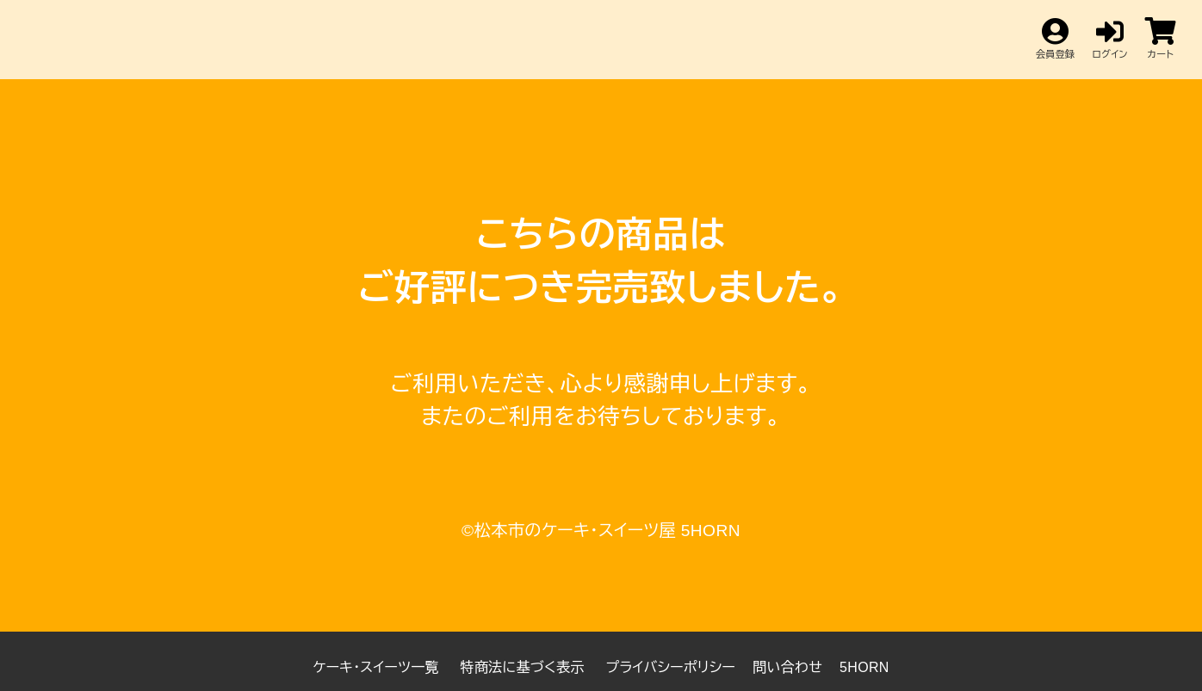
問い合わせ (787, 667)
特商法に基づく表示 (525, 667)
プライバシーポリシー (670, 667)
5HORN (864, 667)
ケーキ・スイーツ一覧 (378, 667)
